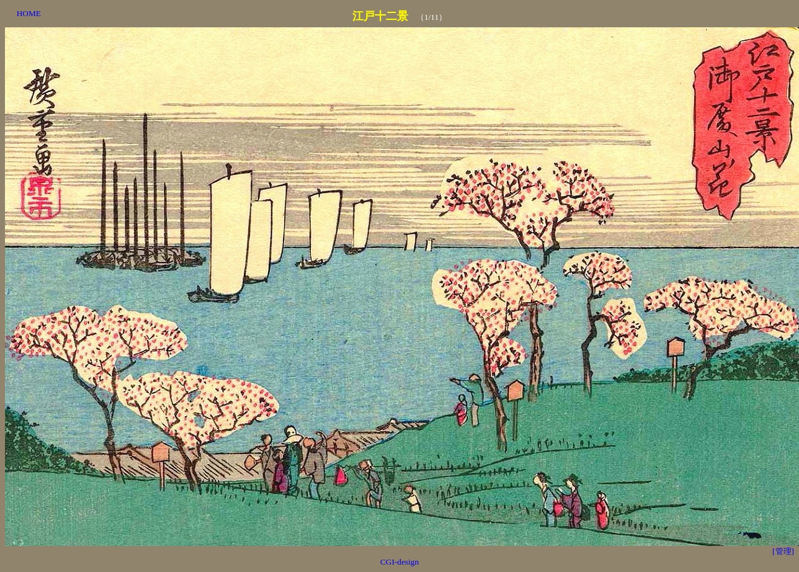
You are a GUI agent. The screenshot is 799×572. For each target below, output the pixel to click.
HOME (29, 13)
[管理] (783, 551)
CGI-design (399, 561)
